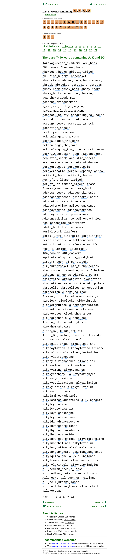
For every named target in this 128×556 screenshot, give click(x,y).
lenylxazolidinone (85, 347)
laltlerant (83, 343)
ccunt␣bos (54, 123)
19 (85, 49)
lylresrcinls (85, 459)
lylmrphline (91, 438)
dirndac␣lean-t (58, 218)
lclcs (66, 300)
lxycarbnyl (55, 373)
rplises (70, 287)
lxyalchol (54, 364)
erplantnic (55, 239)
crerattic (54, 170)
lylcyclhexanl (57, 403)
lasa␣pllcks (56, 295)
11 (44, 49)
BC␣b (90, 62)
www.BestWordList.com (63, 542)
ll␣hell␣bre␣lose (60, 485)
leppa (78, 317)
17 (75, 49)
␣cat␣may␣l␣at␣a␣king (64, 110)
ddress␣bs (54, 192)
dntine (92, 278)
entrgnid (53, 269)
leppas (52, 321)
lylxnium (83, 442)
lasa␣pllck (74, 291)
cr (99, 170)
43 (72, 495)
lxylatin (86, 382)
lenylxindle (56, 352)
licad (94, 334)
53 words (67, 524)
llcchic (89, 485)
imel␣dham (85, 274)
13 (54, 49)
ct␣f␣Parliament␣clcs (63, 183)
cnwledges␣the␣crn (61, 140)
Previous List (50, 501)
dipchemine (55, 205)
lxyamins (74, 369)
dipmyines (77, 213)
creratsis (78, 166)
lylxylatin (55, 447)
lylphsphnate (56, 451)
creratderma (56, 162)
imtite (51, 278)
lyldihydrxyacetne (61, 421)
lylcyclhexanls (58, 408)
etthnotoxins (56, 244)
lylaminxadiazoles (61, 399)
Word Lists (50, 4)
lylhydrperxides (59, 438)
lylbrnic (91, 399)
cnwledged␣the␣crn (61, 136)
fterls (78, 248)
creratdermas (85, 162)
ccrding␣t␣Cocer (87, 114)
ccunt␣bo (77, 118)
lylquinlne (55, 455)
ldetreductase (84, 304)
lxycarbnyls (82, 373)
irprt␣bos (77, 261)
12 (49, 49)
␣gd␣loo (84, 257)
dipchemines (82, 205)
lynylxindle (56, 464)
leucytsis (75, 321)
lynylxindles (85, 464)
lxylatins (54, 386)
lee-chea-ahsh (78, 313)
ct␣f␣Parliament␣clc (63, 179)
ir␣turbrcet (56, 265)
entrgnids (77, 269)
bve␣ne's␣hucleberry (82, 79)
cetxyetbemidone (59, 131)
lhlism (86, 360)
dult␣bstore (56, 226)
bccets (51, 79)
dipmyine (53, 213)
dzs (77, 226)
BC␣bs (50, 66)
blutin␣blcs (56, 75)
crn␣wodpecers (87, 153)
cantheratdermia (59, 97)
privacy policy (83, 550)
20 (90, 49)
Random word (52, 505)
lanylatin (54, 347)
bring (79, 84)
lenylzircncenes (59, 360)
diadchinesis (56, 196)
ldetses (52, 313)
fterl (60, 248)
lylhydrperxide (58, 434)
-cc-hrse (93, 149)
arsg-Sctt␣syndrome (62, 62)
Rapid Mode (50, 15)
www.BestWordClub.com (63, 545)
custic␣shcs (82, 157)
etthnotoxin (82, 239)
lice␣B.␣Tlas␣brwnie (63, 330)
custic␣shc (55, 157)
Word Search (98, 4)
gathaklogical (57, 257)
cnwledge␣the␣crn (60, 144)
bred (62, 84)
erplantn (92, 235)
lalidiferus (56, 343)
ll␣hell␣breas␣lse (61, 481)
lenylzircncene (58, 356)
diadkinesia (86, 196)
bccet (79, 75)
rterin (51, 291)
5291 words (69, 533)
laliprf (71, 339)
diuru (79, 200)
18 (80, 49)
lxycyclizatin (57, 377)
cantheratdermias (60, 101)
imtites (71, 278)
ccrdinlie (54, 118)
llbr (90, 472)
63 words (72, 530)
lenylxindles (85, 352)
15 (64, 49)
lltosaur (53, 490)
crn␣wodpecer (56, 153)
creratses (54, 166)
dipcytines (79, 209)
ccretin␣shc (81, 123)
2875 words (69, 518)
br (48, 84)
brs (96, 84)
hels (98, 269)
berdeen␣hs (55, 71)
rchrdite (74, 282)
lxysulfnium (80, 386)
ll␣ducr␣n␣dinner (79, 477)
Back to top (99, 505)
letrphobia (55, 317)
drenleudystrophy (67, 222)
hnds (64, 274)
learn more (72, 550)
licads (51, 339)
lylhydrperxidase (60, 425)
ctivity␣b (54, 174)
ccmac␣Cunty (56, 114)
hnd (49, 274)
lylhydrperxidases (61, 429)
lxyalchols (79, 364)
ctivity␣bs (80, 174)
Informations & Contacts (91, 552)
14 (59, 49)
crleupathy (79, 170)
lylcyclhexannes (59, 416)
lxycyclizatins (58, 382)
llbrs (50, 477)
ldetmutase (55, 304)
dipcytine (54, 209)
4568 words (70, 527)
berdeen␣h (72, 66)
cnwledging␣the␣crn (62, 149)
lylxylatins (82, 447)
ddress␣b (81, 187)
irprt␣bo (53, 261)
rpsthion (92, 287)
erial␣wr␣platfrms (61, 235)
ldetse (84, 308)
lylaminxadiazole (60, 395)
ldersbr (86, 300)
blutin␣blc (81, 71)
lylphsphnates (87, 451)
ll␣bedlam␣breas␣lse (63, 468)
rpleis (96, 282)
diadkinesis (56, 200)
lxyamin (52, 369)
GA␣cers (72, 252)
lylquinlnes (82, 455)
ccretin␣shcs (56, 127)
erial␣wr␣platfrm (60, 231)
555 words (70, 515)
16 (70, 49)
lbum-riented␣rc (87, 295)
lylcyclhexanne (58, 412)
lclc (49, 300)
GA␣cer (51, 252)
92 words (69, 521)
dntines (52, 282)
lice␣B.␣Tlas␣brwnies (63, 334)
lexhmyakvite (56, 326)
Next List (100, 501)
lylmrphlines (56, 442)
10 (99, 45)
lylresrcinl (56, 459)
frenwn (81, 244)
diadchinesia (81, 192)
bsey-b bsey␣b (61, 88)
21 (95, 49)
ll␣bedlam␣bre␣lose (62, 472)
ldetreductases (58, 308)
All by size (67, 45)
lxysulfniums (56, 390)
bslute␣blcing (79, 92)
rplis (50, 287)
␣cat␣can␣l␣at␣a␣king (64, 105)
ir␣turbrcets (85, 265)
